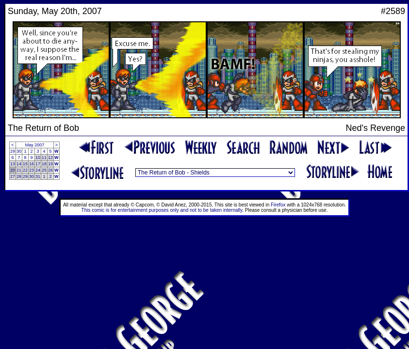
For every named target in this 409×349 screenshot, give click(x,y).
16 (31, 163)
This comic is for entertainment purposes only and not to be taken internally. (163, 210)
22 (25, 170)
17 (37, 163)
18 (44, 163)
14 (18, 163)
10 (37, 157)
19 (50, 163)
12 (50, 157)
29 (12, 151)
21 (18, 170)
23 (31, 170)
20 (12, 170)
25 (44, 170)
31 (37, 176)
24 (37, 170)
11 (44, 157)
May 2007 (35, 145)
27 (12, 176)
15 (25, 163)
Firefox (278, 204)
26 (50, 170)
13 (12, 163)
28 (18, 176)
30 (18, 151)
